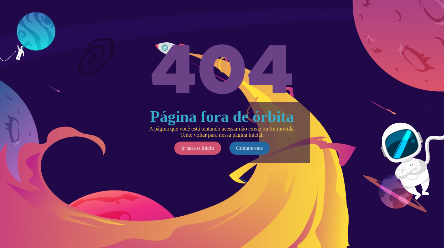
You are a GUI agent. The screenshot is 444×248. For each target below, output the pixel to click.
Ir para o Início (197, 148)
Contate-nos (249, 148)
